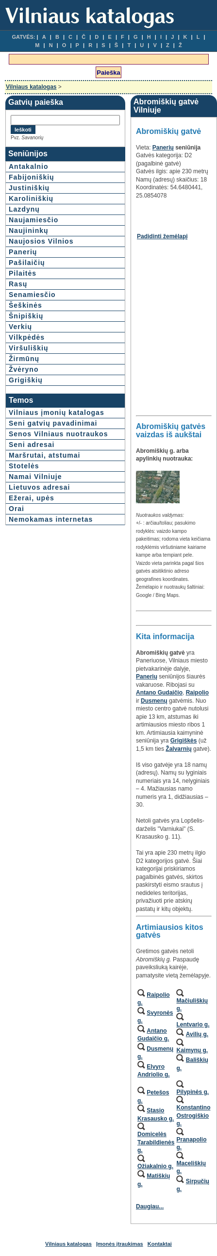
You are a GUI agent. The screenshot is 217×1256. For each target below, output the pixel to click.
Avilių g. (197, 1034)
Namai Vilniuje (35, 476)
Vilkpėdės (27, 337)
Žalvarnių (178, 748)
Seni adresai (32, 444)
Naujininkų (29, 230)
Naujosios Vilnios (41, 241)
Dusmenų (154, 700)
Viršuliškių (29, 348)
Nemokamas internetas (51, 519)
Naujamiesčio (33, 220)
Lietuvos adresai (39, 487)
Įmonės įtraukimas (119, 1244)
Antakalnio (29, 166)
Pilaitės (22, 273)
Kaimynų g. (192, 1050)
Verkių (20, 327)
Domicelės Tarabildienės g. (155, 1142)
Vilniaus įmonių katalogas (56, 412)
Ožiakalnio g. (155, 1166)
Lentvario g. (192, 1024)
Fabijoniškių (31, 177)
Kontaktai (160, 1244)
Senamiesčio (32, 294)
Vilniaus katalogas (31, 86)
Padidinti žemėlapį (162, 236)
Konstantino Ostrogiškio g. (193, 1115)
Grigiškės (183, 740)
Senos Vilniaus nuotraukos (58, 434)
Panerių (23, 252)
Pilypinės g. (192, 1092)
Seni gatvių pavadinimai (53, 423)
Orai (16, 508)
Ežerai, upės (31, 498)
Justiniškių (29, 188)
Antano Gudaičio (159, 692)
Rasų (18, 284)
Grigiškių (26, 380)
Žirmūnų (24, 359)
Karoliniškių (31, 198)
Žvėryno (23, 369)
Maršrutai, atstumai (44, 455)
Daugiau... (150, 1206)
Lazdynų (24, 209)
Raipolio (197, 692)
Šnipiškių (26, 316)
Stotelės (24, 466)
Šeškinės (25, 305)
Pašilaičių (27, 262)
